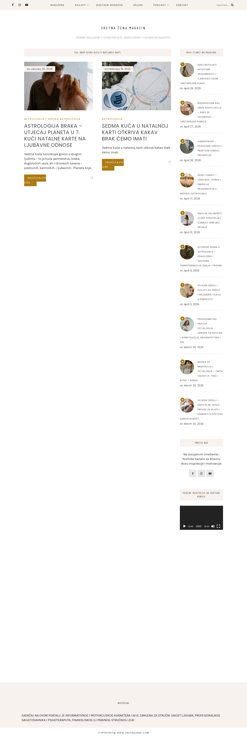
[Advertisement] (201, 618)
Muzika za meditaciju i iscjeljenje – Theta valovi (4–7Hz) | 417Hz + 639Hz (201, 371)
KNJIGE (138, 5)
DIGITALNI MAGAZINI (109, 5)
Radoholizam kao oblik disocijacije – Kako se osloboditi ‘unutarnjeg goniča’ (201, 112)
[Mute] (213, 526)
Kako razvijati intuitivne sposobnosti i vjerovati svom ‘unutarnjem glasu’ (199, 74)
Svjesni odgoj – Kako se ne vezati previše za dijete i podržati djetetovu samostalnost (201, 409)
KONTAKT (182, 5)
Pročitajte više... (35, 180)
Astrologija (34, 119)
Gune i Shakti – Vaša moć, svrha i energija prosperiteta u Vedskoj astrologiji (200, 184)
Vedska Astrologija (64, 119)
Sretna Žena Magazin (123, 28)
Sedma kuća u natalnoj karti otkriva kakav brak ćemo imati (135, 132)
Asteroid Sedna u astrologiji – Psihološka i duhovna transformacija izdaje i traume (201, 256)
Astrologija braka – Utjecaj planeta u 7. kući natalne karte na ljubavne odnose (55, 136)
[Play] (184, 526)
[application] (201, 518)
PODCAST (159, 5)
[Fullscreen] (218, 526)
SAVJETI (80, 5)
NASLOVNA (57, 5)
